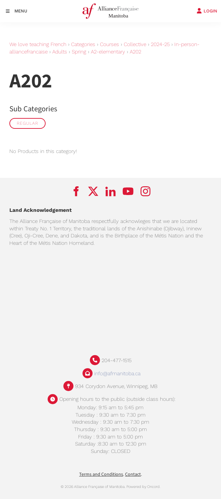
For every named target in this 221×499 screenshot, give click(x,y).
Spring (79, 52)
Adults (59, 52)
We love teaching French (37, 44)
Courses (109, 44)
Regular (27, 123)
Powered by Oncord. (143, 487)
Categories (83, 44)
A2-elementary (108, 52)
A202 (135, 52)
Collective (135, 44)
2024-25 (160, 44)
